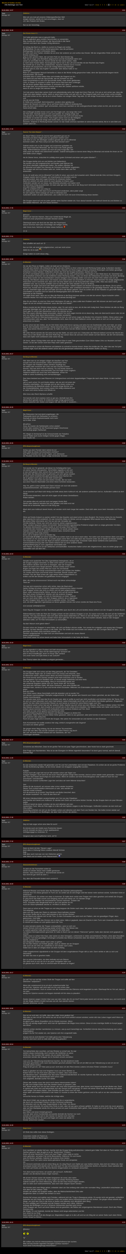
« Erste (97, 5)
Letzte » (122, 5)
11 (118, 5)
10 (115, 5)
